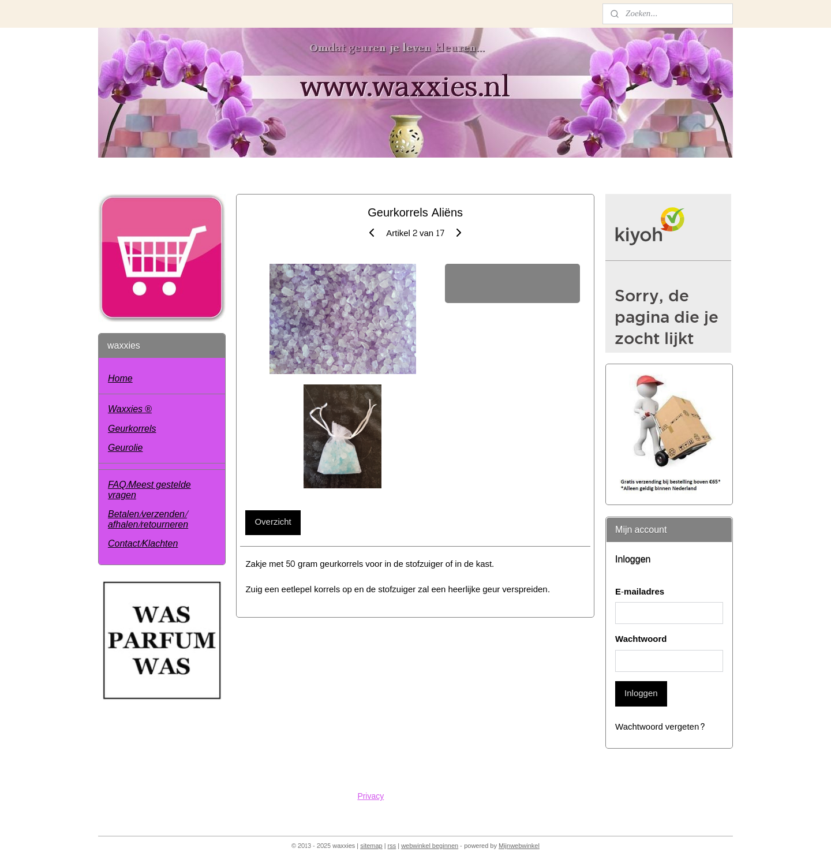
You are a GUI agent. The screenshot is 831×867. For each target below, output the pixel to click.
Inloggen (641, 693)
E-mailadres (639, 592)
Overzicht (273, 522)
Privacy (370, 796)
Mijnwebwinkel (519, 845)
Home (120, 378)
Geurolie (125, 447)
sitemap (371, 845)
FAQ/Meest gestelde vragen (149, 489)
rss (392, 845)
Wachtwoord (641, 639)
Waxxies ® (130, 409)
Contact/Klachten (143, 543)
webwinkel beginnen (429, 845)
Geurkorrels (132, 428)
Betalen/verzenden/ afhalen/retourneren (148, 519)
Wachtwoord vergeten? (660, 727)
